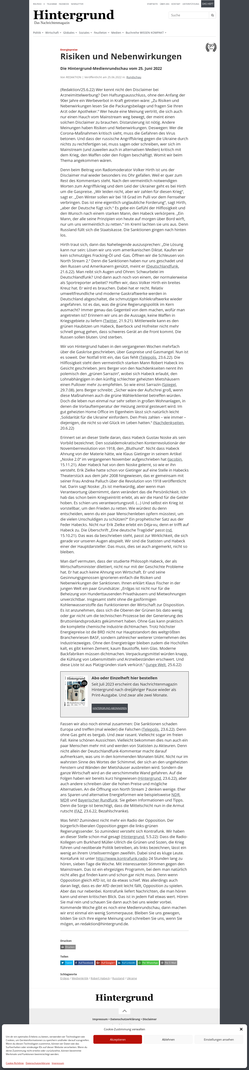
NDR (175, 794)
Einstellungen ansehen (219, 1039)
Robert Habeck (100, 978)
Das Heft (207, 3)
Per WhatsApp (148, 962)
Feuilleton (100, 32)
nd (169, 530)
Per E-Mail (168, 962)
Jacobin (175, 459)
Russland (118, 978)
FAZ (78, 811)
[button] (241, 1029)
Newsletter (77, 4)
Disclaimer (150, 1019)
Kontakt (175, 4)
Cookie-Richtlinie (15, 1063)
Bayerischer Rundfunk (98, 800)
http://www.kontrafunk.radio (122, 858)
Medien (116, 32)
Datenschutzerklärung (38, 1063)
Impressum (58, 1063)
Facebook (64, 4)
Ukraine (132, 978)
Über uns (164, 4)
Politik (37, 32)
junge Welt (156, 664)
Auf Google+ (105, 962)
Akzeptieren (118, 1039)
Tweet (66, 962)
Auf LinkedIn (126, 962)
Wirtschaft (52, 32)
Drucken (67, 947)
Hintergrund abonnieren (110, 708)
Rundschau (133, 77)
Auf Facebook (83, 962)
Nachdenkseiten (168, 422)
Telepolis (148, 357)
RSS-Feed (37, 4)
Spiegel (169, 384)
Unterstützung (190, 4)
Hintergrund (150, 778)
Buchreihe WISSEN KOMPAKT (145, 32)
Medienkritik (80, 978)
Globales (69, 32)
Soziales (84, 32)
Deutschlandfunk (162, 266)
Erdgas (64, 978)
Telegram (52, 4)
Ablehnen (168, 1039)
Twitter (110, 320)
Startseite (152, 4)
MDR (64, 800)
